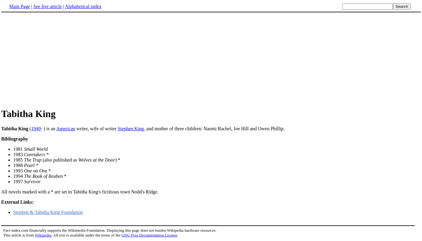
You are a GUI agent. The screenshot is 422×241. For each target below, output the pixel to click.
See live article (47, 6)
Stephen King (131, 128)
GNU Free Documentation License (149, 235)
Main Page (19, 6)
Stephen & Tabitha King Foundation (48, 212)
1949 (36, 128)
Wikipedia (43, 235)
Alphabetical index (83, 6)
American (65, 128)
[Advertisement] (51, 60)
